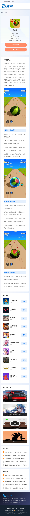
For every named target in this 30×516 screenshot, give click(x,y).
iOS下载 (17, 49)
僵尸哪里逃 (13, 359)
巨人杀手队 (13, 376)
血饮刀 (12, 351)
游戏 (6, 12)
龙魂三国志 (13, 326)
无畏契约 (13, 309)
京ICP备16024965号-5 (20, 510)
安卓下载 (17, 44)
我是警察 (13, 334)
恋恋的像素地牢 (14, 342)
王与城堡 (13, 367)
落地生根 (13, 317)
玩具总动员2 (14, 301)
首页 (2, 12)
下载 (24, 301)
